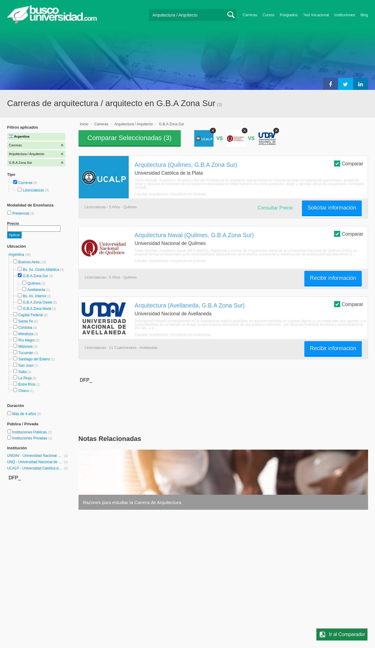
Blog (364, 15)
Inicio (84, 124)
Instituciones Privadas (32, 438)
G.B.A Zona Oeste (37, 302)
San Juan (26, 365)
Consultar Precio (275, 207)
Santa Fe (25, 321)
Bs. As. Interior (34, 296)
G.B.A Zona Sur (35, 276)
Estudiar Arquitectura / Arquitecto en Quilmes (171, 194)
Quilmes (34, 283)
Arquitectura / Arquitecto (133, 124)
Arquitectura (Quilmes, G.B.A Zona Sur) (186, 164)
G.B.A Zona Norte (37, 309)
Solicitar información (331, 208)
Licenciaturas (33, 190)
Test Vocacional (316, 15)
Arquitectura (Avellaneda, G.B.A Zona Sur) (190, 305)
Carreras (250, 15)
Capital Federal (30, 315)
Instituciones (344, 15)
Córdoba (25, 328)
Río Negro (26, 340)
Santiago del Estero (34, 359)
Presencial (21, 213)
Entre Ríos (26, 384)
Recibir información (333, 278)
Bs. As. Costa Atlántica (41, 269)
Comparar (348, 163)
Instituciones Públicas (32, 432)
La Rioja (25, 378)
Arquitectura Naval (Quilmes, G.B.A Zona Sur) (194, 235)
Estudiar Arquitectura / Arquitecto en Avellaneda (173, 335)
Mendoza (25, 334)
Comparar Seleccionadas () (130, 138)
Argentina (17, 254)
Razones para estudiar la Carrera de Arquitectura (132, 502)
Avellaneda (36, 290)
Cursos (268, 15)
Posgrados (288, 15)
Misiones (25, 346)
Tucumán (25, 353)
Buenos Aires (29, 262)
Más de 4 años (24, 414)
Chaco (23, 391)
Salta (22, 372)
